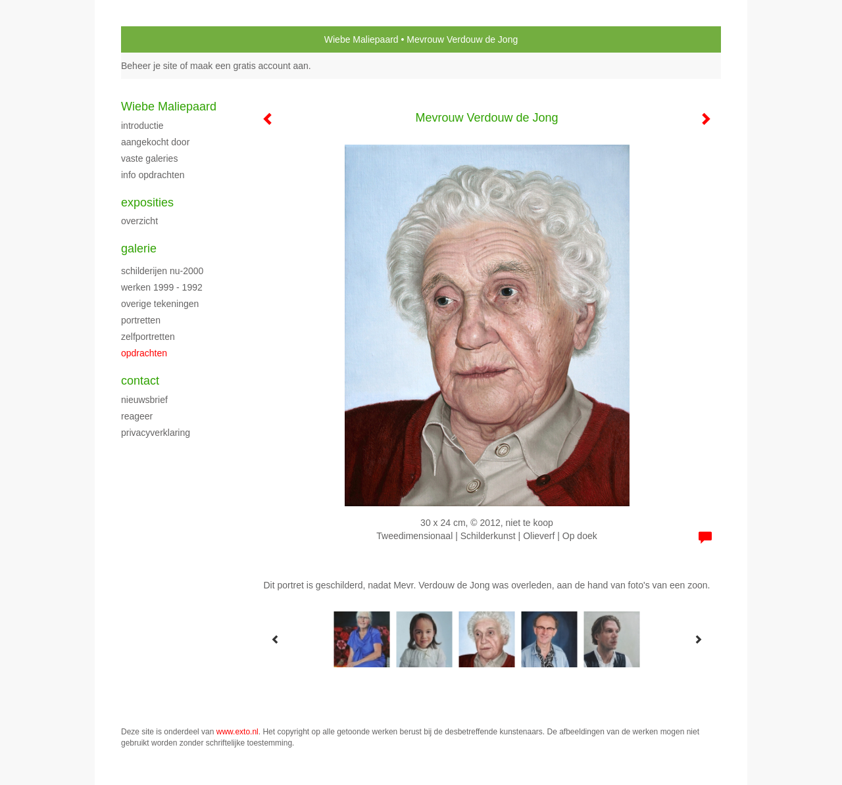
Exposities (147, 202)
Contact (140, 380)
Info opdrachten (153, 175)
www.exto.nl (237, 731)
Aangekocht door (155, 142)
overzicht (139, 221)
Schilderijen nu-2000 (162, 271)
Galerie (139, 248)
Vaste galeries (149, 158)
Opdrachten (144, 353)
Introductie (142, 125)
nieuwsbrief (144, 399)
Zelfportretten (148, 336)
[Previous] (275, 639)
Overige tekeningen (160, 303)
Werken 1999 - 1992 (162, 287)
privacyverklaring (155, 432)
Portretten (141, 320)
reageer (137, 416)
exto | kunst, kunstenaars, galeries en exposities (158, 39)
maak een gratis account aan (249, 65)
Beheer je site (149, 65)
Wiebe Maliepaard (361, 39)
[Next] (698, 639)
